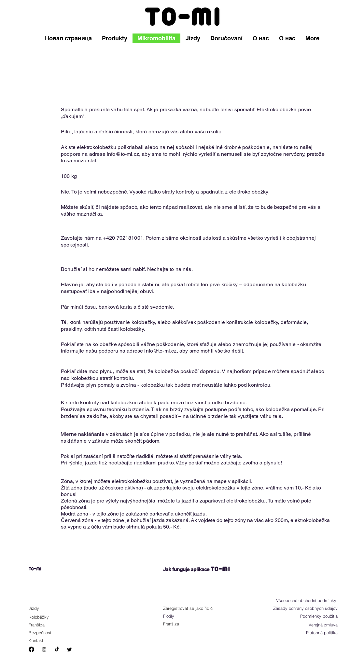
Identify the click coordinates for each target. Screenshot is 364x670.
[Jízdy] (47, 608)
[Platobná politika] (317, 632)
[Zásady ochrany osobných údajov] (303, 608)
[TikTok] (57, 649)
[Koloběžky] (47, 617)
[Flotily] (182, 616)
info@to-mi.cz (123, 154)
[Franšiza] (50, 625)
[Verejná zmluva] (315, 625)
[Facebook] (31, 649)
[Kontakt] (47, 640)
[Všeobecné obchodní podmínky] (303, 600)
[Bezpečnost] (50, 632)
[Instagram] (44, 649)
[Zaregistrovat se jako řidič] (197, 608)
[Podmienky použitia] (315, 616)
